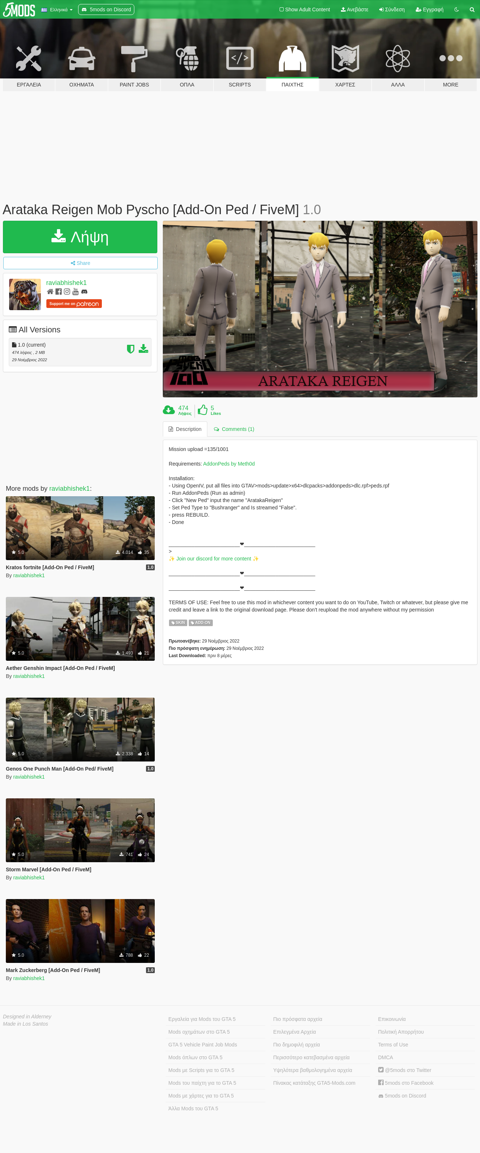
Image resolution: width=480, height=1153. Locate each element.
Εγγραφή (429, 9)
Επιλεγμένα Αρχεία (294, 1032)
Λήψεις (185, 413)
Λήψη (80, 237)
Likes (216, 413)
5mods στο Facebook (406, 1083)
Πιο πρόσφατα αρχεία (297, 1019)
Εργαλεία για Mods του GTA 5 (201, 1019)
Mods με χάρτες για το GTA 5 (201, 1096)
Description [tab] (185, 429)
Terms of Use (393, 1045)
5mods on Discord (402, 1096)
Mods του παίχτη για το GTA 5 (202, 1083)
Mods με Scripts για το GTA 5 (201, 1070)
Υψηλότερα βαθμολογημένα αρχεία (312, 1070)
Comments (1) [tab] (234, 429)
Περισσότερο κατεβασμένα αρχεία (311, 1057)
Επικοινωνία (392, 1019)
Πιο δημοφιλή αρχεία (296, 1045)
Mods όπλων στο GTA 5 (195, 1057)
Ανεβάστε (354, 9)
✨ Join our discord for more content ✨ (213, 559)
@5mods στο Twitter (404, 1070)
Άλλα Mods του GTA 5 (193, 1108)
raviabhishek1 (66, 282)
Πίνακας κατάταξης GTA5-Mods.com (314, 1083)
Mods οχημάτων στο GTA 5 (199, 1032)
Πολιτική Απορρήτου (401, 1032)
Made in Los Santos (25, 1024)
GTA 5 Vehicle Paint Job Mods (202, 1045)
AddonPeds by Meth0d (229, 464)
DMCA (385, 1057)
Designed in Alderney (27, 1016)
